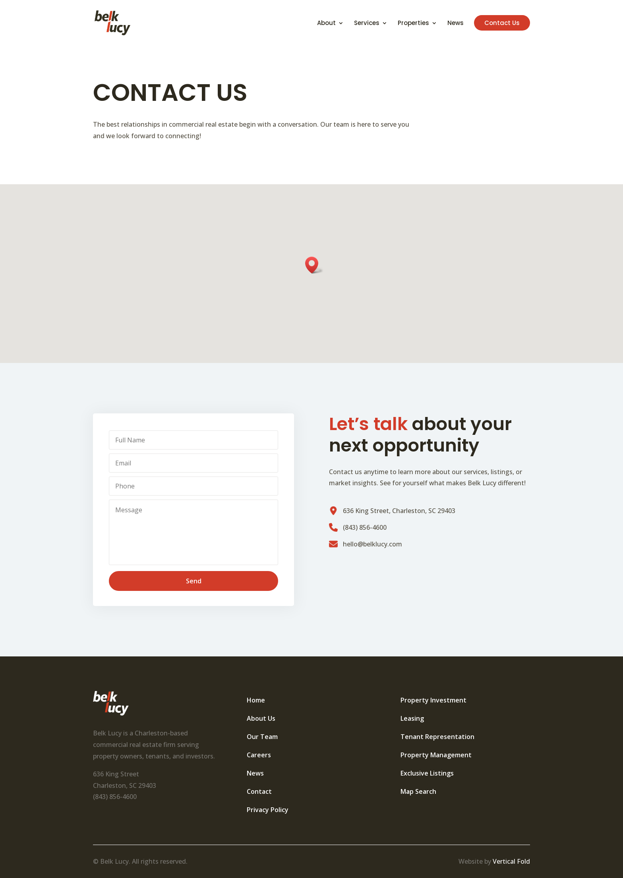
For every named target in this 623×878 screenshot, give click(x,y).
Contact (259, 791)
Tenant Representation (437, 736)
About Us (261, 718)
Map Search (418, 791)
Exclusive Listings (427, 773)
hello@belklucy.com (372, 544)
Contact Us (502, 23)
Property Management (436, 755)
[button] (314, 265)
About (326, 23)
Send (193, 581)
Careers (259, 755)
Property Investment (433, 700)
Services (366, 23)
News (455, 23)
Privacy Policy (267, 809)
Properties (413, 23)
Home (256, 700)
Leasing (412, 718)
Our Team (262, 736)
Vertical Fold (511, 861)
